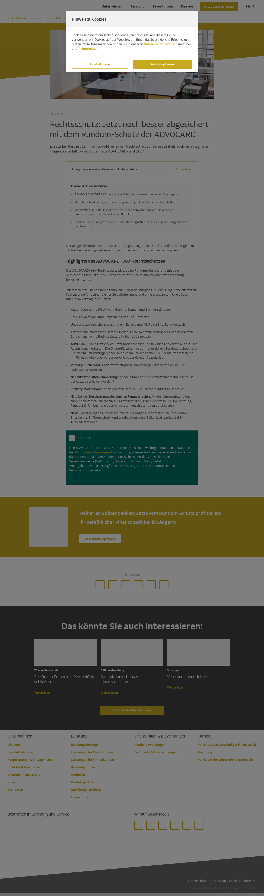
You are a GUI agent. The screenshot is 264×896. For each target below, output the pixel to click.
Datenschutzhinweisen (160, 44)
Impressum (90, 49)
